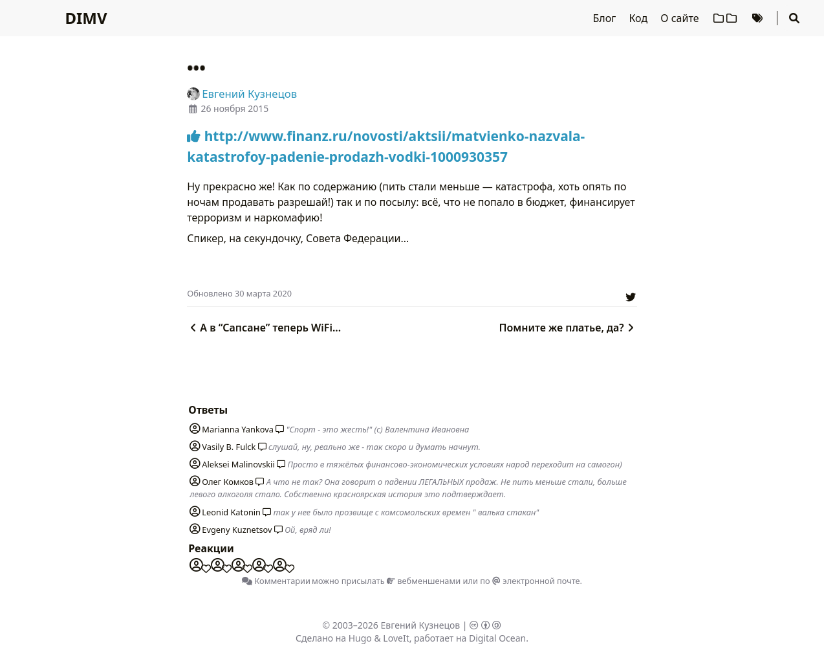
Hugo (360, 638)
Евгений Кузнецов (421, 625)
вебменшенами (424, 581)
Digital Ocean (497, 638)
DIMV (86, 17)
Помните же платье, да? (568, 327)
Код (639, 18)
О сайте (680, 18)
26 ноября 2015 (234, 108)
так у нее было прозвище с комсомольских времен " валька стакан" (406, 512)
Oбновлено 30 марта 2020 (239, 293)
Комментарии (276, 581)
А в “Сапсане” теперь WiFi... (264, 327)
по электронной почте (530, 581)
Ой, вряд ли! (308, 529)
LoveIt (396, 638)
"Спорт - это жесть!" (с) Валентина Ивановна (378, 429)
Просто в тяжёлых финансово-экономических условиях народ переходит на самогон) (454, 464)
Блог (606, 18)
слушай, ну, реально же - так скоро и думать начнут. (374, 447)
